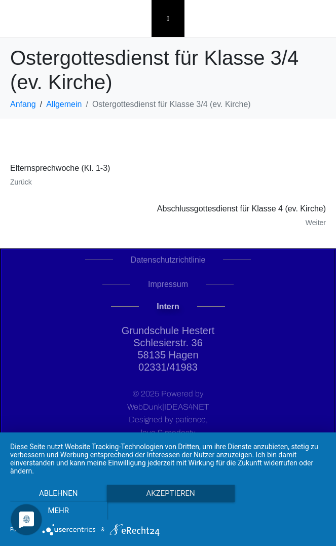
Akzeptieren (167, 511)
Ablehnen (57, 511)
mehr (278, 511)
